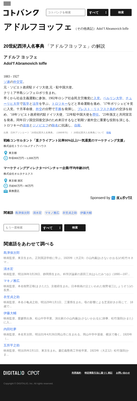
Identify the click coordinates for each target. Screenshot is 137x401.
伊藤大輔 (86, 212)
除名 (55, 125)
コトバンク (21, 12)
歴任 (95, 114)
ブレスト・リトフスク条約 (96, 109)
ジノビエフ (40, 125)
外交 (39, 109)
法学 (35, 103)
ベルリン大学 (112, 98)
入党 (96, 98)
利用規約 (76, 372)
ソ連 (7, 82)
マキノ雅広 (52, 212)
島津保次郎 (22, 212)
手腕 (58, 109)
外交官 (18, 82)
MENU (7, 3)
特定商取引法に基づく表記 (98, 372)
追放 (26, 125)
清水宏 (37, 212)
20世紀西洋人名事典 (24, 46)
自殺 (77, 125)
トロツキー (60, 103)
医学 (26, 103)
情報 (108, 132)
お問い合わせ (123, 372)
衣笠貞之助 (70, 212)
